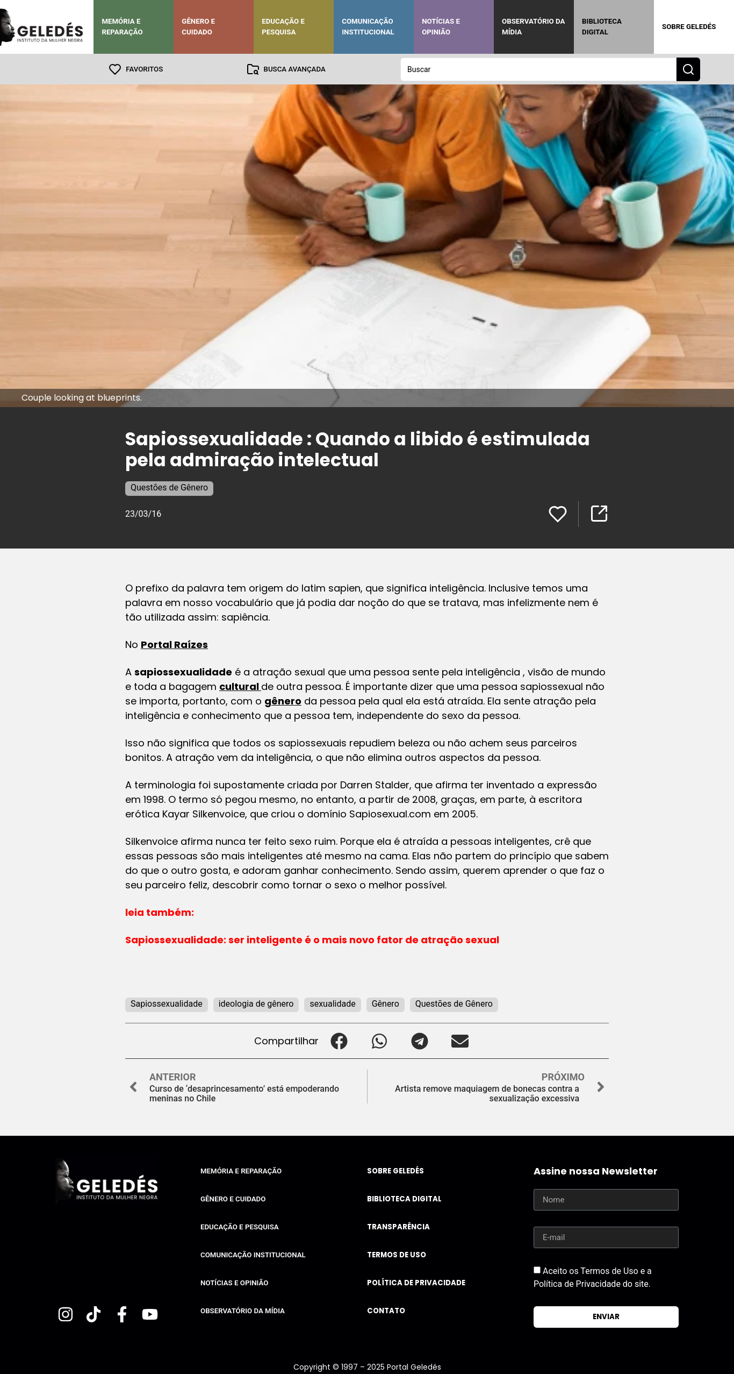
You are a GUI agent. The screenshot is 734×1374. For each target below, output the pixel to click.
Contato (386, 1310)
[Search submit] (688, 69)
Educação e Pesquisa (283, 26)
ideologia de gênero (256, 1003)
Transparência (398, 1226)
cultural (240, 686)
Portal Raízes (174, 644)
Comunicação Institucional (368, 26)
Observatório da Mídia (533, 26)
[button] (339, 1040)
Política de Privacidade (416, 1282)
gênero (282, 700)
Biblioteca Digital (602, 26)
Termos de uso (396, 1254)
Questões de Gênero (169, 487)
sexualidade (332, 1003)
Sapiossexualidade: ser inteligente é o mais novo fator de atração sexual (312, 939)
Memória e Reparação (122, 26)
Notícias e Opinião (441, 26)
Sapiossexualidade (167, 1003)
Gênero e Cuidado (198, 26)
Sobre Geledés (689, 27)
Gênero (385, 1003)
